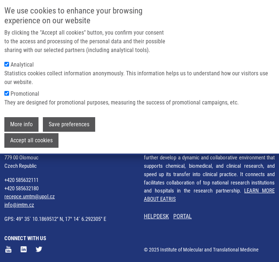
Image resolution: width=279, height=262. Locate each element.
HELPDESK (156, 216)
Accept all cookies (31, 138)
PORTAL (182, 216)
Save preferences (69, 122)
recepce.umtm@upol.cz (29, 196)
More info (21, 122)
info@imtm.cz (19, 205)
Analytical (22, 62)
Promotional (25, 91)
